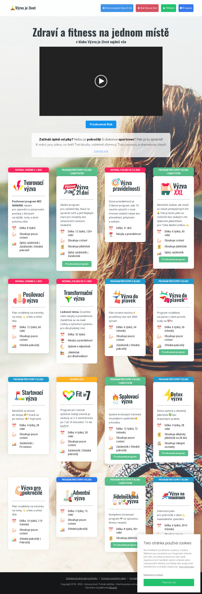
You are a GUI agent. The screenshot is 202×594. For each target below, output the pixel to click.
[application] (101, 81)
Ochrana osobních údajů (113, 578)
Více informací (186, 566)
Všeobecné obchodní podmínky (82, 578)
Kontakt (133, 578)
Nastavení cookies (153, 574)
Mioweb (113, 587)
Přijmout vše (169, 582)
